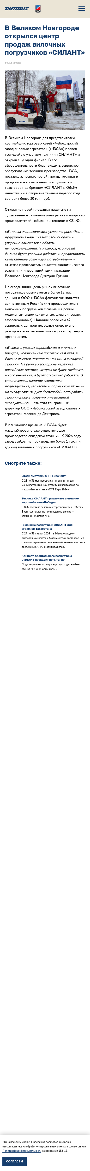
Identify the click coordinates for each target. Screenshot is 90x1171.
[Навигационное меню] (81, 8)
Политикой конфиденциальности (21, 1150)
